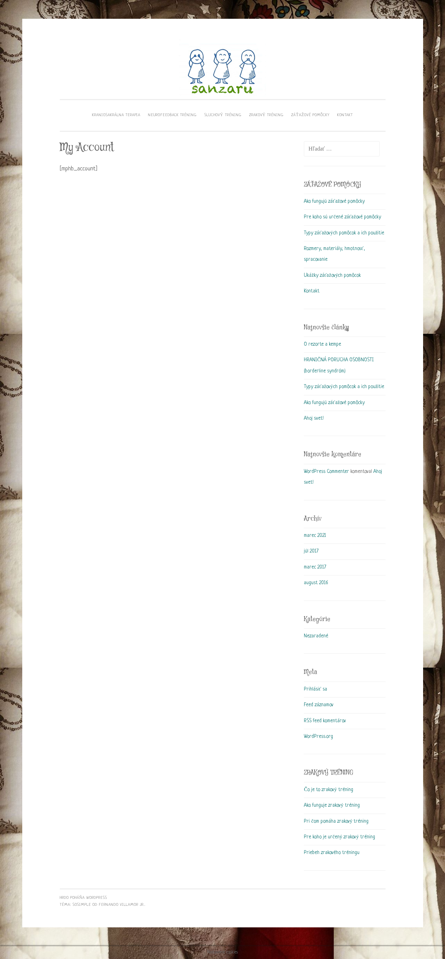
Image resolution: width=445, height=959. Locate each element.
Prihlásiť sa (315, 689)
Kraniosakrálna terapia (116, 115)
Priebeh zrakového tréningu (331, 852)
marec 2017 (315, 567)
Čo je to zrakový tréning (328, 789)
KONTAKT (345, 115)
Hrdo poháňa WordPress (83, 898)
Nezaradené (316, 636)
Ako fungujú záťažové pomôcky (334, 201)
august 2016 (316, 583)
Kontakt (311, 291)
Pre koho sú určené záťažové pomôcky (342, 217)
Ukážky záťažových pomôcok (332, 275)
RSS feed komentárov (325, 721)
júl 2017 (311, 551)
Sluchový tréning (223, 115)
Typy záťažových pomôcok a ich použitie (344, 233)
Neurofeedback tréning (172, 115)
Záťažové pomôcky (310, 115)
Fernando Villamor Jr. (122, 905)
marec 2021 (315, 535)
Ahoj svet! (314, 418)
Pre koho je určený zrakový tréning (339, 837)
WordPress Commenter (326, 471)
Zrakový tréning (266, 115)
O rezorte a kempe (322, 344)
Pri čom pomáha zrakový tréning (336, 821)
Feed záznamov (318, 705)
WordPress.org (318, 736)
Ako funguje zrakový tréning (332, 805)
